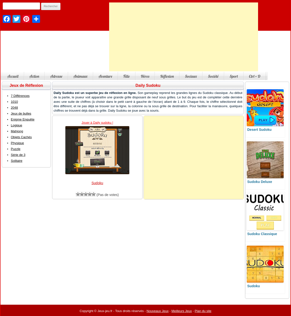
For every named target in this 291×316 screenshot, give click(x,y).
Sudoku (97, 183)
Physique (17, 143)
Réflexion (167, 76)
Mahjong (17, 131)
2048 (14, 107)
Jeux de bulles (21, 113)
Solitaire (16, 161)
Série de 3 (18, 155)
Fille (126, 76)
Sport (234, 76)
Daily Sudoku (147, 85)
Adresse (56, 76)
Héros (145, 76)
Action (34, 76)
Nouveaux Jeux (157, 311)
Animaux (80, 76)
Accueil (12, 76)
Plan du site (203, 311)
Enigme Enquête (22, 119)
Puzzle (15, 149)
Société (213, 76)
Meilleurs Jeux (181, 311)
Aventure (105, 76)
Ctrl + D (254, 76)
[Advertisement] (183, 36)
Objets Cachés (21, 137)
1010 (14, 102)
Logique (16, 125)
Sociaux (191, 76)
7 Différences (20, 96)
